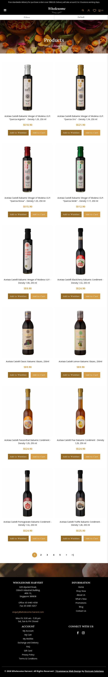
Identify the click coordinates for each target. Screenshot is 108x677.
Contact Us (81, 611)
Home (47, 46)
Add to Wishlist (18, 132)
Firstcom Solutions (94, 671)
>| (73, 554)
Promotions (81, 602)
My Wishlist (28, 638)
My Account (28, 630)
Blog (81, 606)
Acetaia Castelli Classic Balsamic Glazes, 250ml (27, 361)
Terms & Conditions (28, 658)
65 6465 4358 (31, 602)
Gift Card (28, 650)
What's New (81, 599)
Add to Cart (39, 132)
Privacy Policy (28, 654)
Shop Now (81, 591)
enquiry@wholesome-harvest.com (28, 612)
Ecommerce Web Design (68, 671)
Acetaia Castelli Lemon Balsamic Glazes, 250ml (80, 361)
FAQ (28, 646)
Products (58, 46)
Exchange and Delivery (28, 642)
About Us (81, 595)
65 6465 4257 (30, 605)
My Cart (28, 634)
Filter (27, 17)
